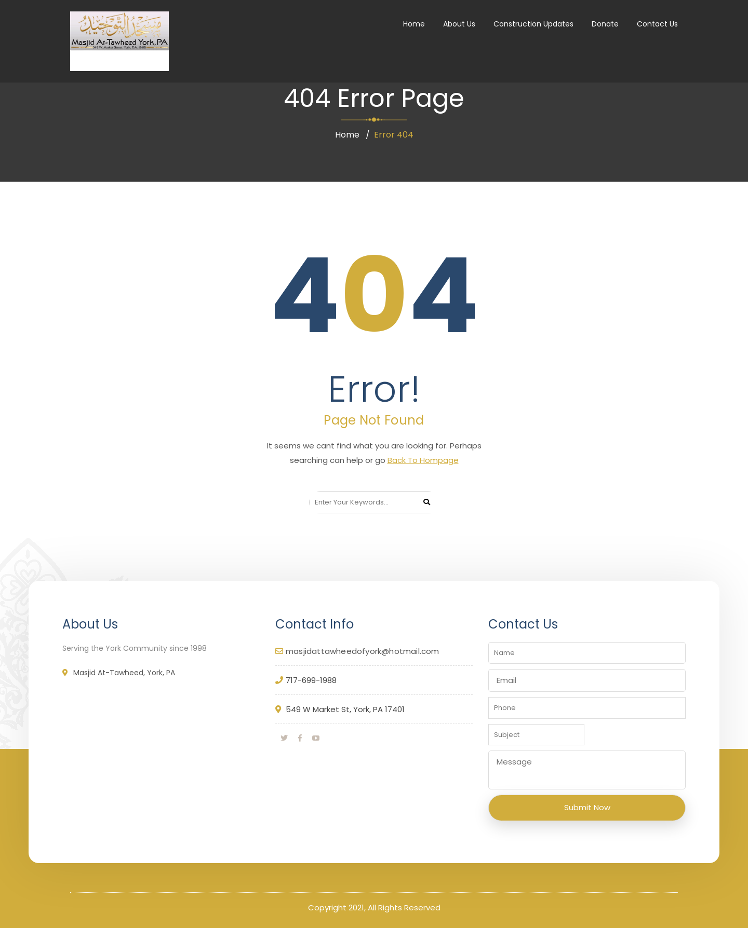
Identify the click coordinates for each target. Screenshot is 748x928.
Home (414, 24)
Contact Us (657, 24)
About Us (459, 24)
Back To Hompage (423, 460)
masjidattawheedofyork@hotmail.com (362, 651)
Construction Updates (533, 24)
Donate (605, 24)
